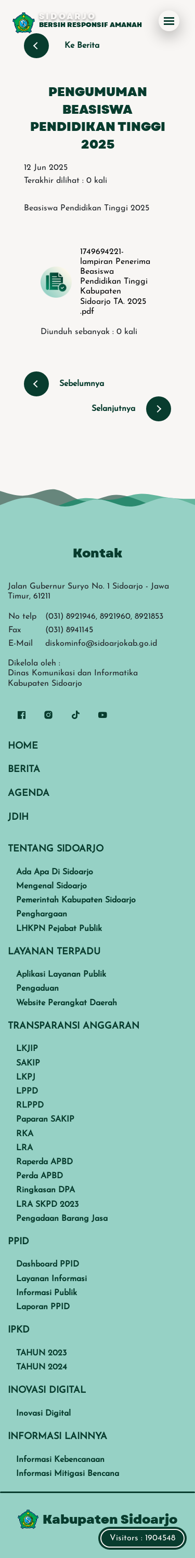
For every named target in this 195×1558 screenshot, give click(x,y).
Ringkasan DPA (45, 1190)
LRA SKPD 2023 (47, 1205)
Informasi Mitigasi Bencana (67, 1474)
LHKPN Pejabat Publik (59, 929)
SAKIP (28, 1063)
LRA (24, 1148)
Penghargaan (41, 914)
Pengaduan (37, 988)
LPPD (27, 1091)
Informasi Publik (46, 1293)
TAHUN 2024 (41, 1367)
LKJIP (27, 1049)
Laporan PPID (43, 1307)
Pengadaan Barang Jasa (62, 1219)
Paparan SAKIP (45, 1119)
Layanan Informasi (51, 1279)
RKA (24, 1134)
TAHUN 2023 (41, 1353)
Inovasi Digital (43, 1413)
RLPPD (30, 1105)
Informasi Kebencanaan (60, 1460)
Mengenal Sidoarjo (51, 886)
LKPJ (25, 1077)
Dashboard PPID (47, 1264)
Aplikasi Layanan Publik (61, 974)
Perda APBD (39, 1176)
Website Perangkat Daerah (66, 1003)
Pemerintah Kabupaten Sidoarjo (76, 900)
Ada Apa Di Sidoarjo (54, 872)
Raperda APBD (44, 1162)
